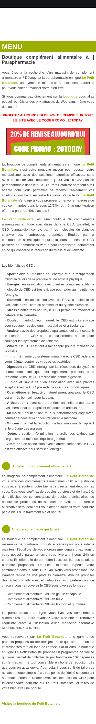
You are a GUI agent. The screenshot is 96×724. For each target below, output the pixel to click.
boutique (70, 96)
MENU (12, 46)
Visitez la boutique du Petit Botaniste (31, 703)
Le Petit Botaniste (18, 219)
